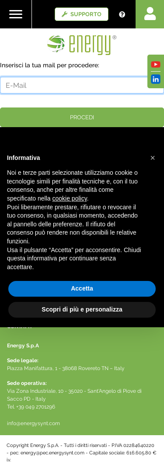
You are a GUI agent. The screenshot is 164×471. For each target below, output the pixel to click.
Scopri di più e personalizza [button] (82, 309)
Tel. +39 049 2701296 (31, 407)
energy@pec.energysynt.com (52, 453)
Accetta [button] (82, 288)
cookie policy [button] (69, 198)
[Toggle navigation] (15, 14)
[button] (153, 158)
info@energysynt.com (33, 423)
